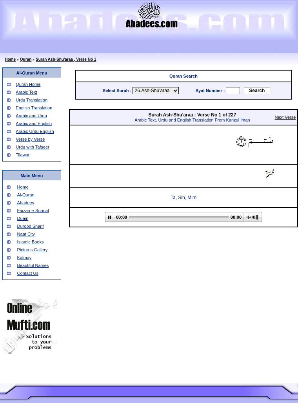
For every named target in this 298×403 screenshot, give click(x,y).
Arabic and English (34, 123)
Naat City (26, 234)
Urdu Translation (31, 100)
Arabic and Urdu (31, 115)
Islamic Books (30, 242)
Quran (25, 59)
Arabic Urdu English (35, 131)
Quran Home (28, 84)
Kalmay (24, 257)
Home (10, 59)
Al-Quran (26, 194)
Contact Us (27, 273)
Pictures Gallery (32, 249)
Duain (23, 218)
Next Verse (285, 117)
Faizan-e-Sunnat (33, 210)
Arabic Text (26, 92)
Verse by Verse (30, 139)
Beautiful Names (33, 265)
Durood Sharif (30, 226)
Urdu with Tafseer (32, 147)
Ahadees (25, 202)
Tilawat (22, 154)
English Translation (34, 107)
